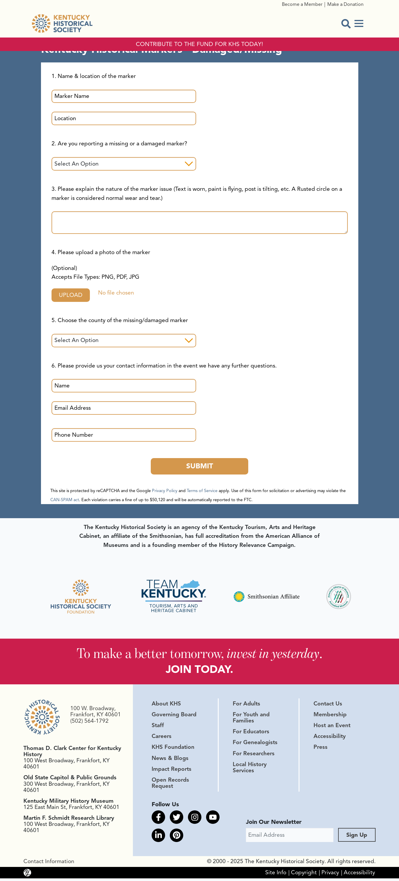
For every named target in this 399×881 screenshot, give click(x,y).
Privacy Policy (164, 491)
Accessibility (330, 737)
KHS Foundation (173, 748)
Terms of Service (202, 491)
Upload (72, 295)
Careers (162, 737)
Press (321, 748)
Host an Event (332, 727)
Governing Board (174, 716)
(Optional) (95, 273)
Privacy (330, 875)
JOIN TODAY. (199, 670)
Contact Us (328, 705)
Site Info (275, 875)
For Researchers (254, 754)
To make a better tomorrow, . (199, 655)
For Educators (251, 733)
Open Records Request (170, 784)
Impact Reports (171, 770)
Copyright (304, 875)
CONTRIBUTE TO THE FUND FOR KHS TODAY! (199, 44)
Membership (330, 716)
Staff (158, 727)
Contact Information (48, 864)
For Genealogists (255, 744)
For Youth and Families (251, 719)
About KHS (166, 705)
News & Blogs (170, 759)
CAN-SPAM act (64, 500)
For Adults (246, 705)
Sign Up (357, 837)
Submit (199, 466)
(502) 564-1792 (89, 722)
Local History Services (250, 768)
